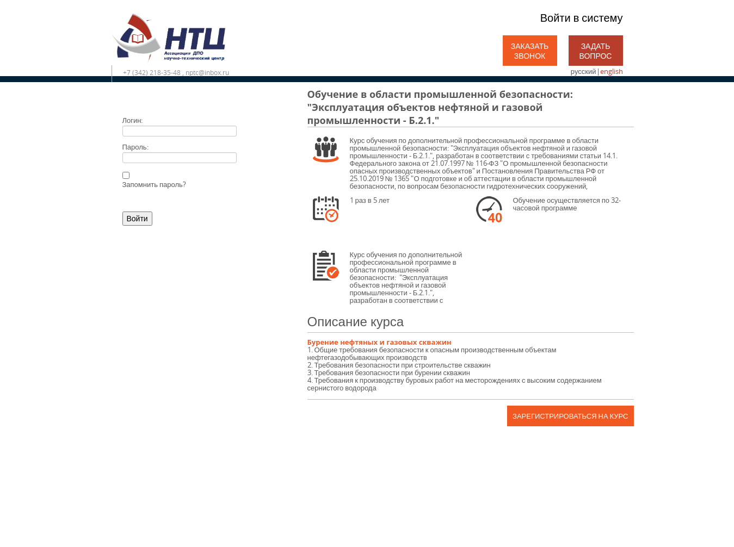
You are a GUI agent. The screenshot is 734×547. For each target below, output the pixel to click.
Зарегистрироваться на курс (570, 416)
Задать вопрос (595, 51)
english (611, 71)
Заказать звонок (530, 51)
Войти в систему (581, 18)
